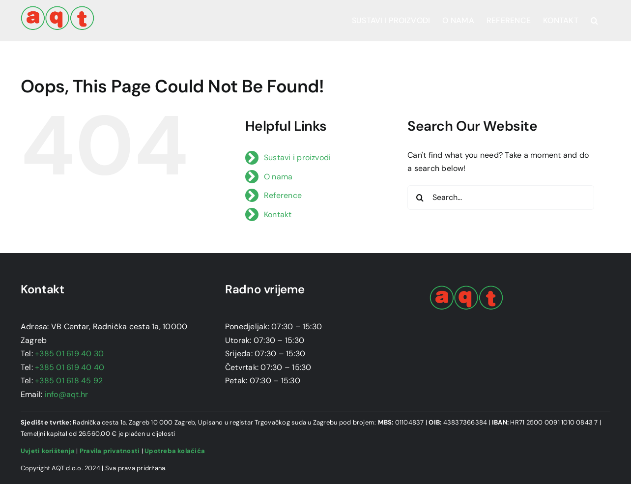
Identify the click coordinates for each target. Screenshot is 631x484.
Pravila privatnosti (110, 451)
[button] (594, 20)
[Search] (419, 197)
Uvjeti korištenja (48, 451)
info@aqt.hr (66, 394)
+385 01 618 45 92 (69, 380)
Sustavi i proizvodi (297, 157)
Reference (283, 195)
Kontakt (278, 214)
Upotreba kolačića (174, 451)
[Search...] (500, 197)
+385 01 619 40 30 (69, 353)
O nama (278, 176)
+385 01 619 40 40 (69, 367)
